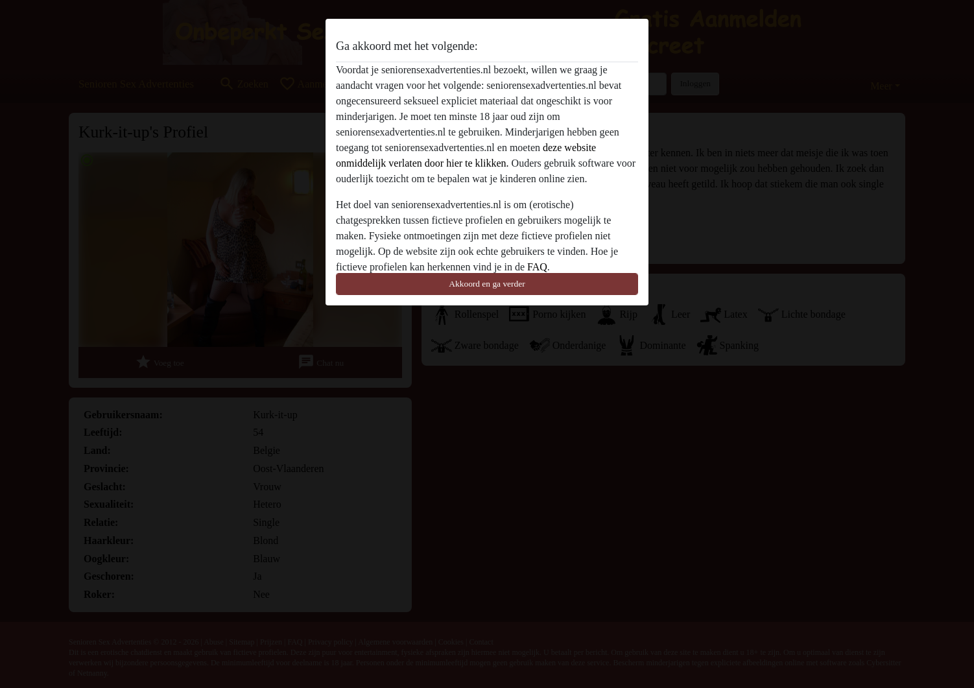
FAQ (537, 266)
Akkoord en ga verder (487, 284)
